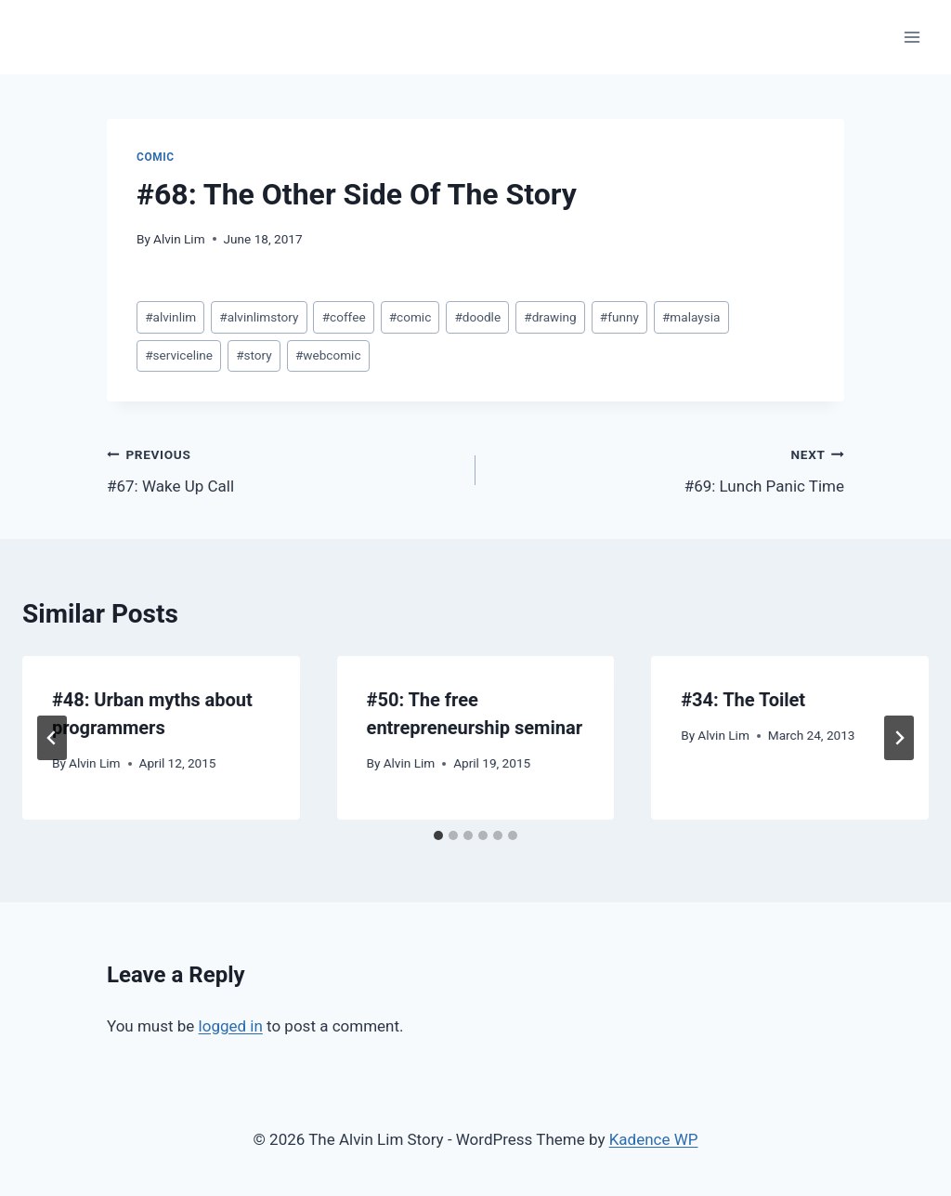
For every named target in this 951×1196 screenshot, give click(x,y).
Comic (156, 157)
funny (619, 316)
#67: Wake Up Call (283, 468)
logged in (231, 1026)
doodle (477, 316)
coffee (344, 316)
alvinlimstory (258, 316)
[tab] (438, 835)
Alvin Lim (179, 238)
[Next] (899, 738)
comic (410, 316)
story (254, 355)
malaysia (691, 316)
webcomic (328, 355)
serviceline (179, 355)
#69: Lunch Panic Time (667, 468)
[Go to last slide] (52, 738)
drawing (550, 316)
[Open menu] (911, 36)
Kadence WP (653, 1139)
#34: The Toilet (743, 700)
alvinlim (170, 316)
